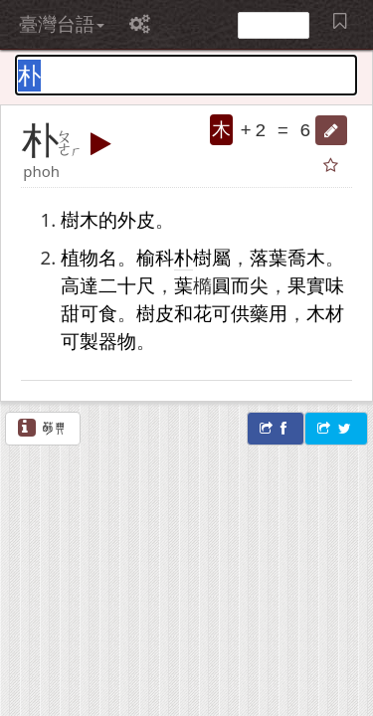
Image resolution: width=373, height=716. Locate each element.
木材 (325, 312)
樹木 (79, 219)
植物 (79, 257)
